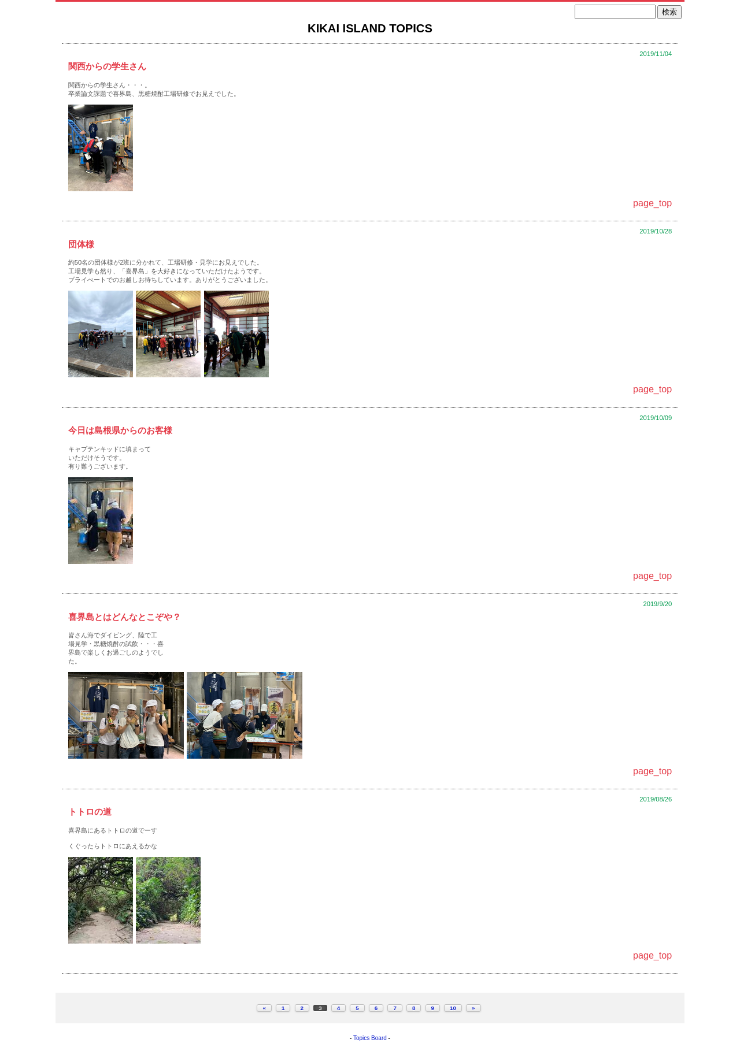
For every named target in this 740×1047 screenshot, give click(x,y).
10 (453, 1008)
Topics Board (370, 1038)
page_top (652, 203)
